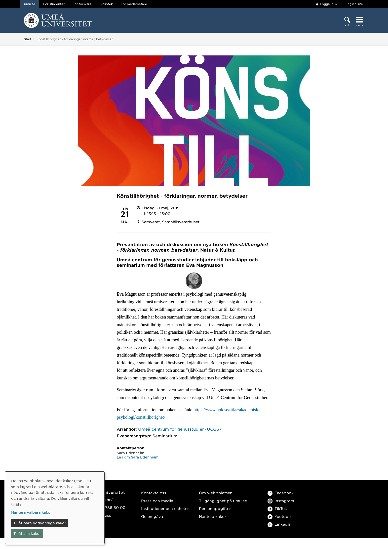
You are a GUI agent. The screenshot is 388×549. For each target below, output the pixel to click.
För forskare (82, 4)
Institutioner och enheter (165, 508)
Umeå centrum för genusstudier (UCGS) (179, 428)
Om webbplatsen (216, 492)
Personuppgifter (215, 508)
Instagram (281, 500)
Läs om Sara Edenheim (137, 457)
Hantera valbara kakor (31, 512)
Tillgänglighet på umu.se (223, 500)
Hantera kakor (212, 516)
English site (354, 4)
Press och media (157, 500)
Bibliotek (106, 4)
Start (27, 39)
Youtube (279, 516)
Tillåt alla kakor (27, 533)
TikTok (277, 508)
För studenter (54, 4)
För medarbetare (134, 4)
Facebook (281, 492)
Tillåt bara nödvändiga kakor (39, 523)
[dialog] (54, 508)
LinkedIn (279, 524)
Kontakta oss (153, 492)
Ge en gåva (152, 516)
